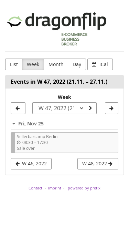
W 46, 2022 (31, 163)
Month (56, 64)
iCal (100, 64)
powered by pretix (84, 187)
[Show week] (90, 108)
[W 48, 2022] (111, 108)
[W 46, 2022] (18, 108)
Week (33, 64)
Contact (35, 187)
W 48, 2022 (97, 163)
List (14, 64)
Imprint (54, 187)
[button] (64, 123)
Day (77, 64)
